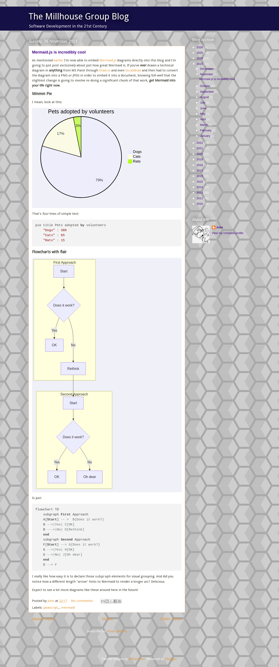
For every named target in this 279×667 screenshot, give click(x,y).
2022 (200, 142)
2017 (200, 170)
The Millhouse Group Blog (79, 16)
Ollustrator (137, 658)
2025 (200, 52)
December (207, 68)
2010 (200, 203)
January (205, 135)
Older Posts (171, 618)
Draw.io (104, 70)
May (203, 113)
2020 (200, 154)
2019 (200, 159)
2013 (200, 192)
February (206, 130)
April (203, 119)
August (205, 97)
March (204, 124)
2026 (200, 47)
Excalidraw (133, 70)
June (203, 108)
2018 (200, 165)
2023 (200, 64)
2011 (200, 198)
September (207, 91)
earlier (58, 60)
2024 (200, 58)
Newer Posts (43, 618)
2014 (200, 187)
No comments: (82, 600)
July (203, 102)
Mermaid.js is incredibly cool (59, 52)
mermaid (68, 607)
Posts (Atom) (117, 630)
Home (107, 618)
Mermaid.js (107, 60)
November (207, 74)
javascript (50, 607)
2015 (200, 181)
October (205, 86)
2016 (200, 176)
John (219, 227)
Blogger (171, 658)
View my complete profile (227, 233)
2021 (200, 148)
